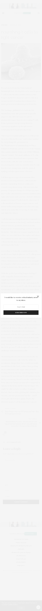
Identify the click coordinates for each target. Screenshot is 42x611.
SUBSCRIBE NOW (21, 312)
